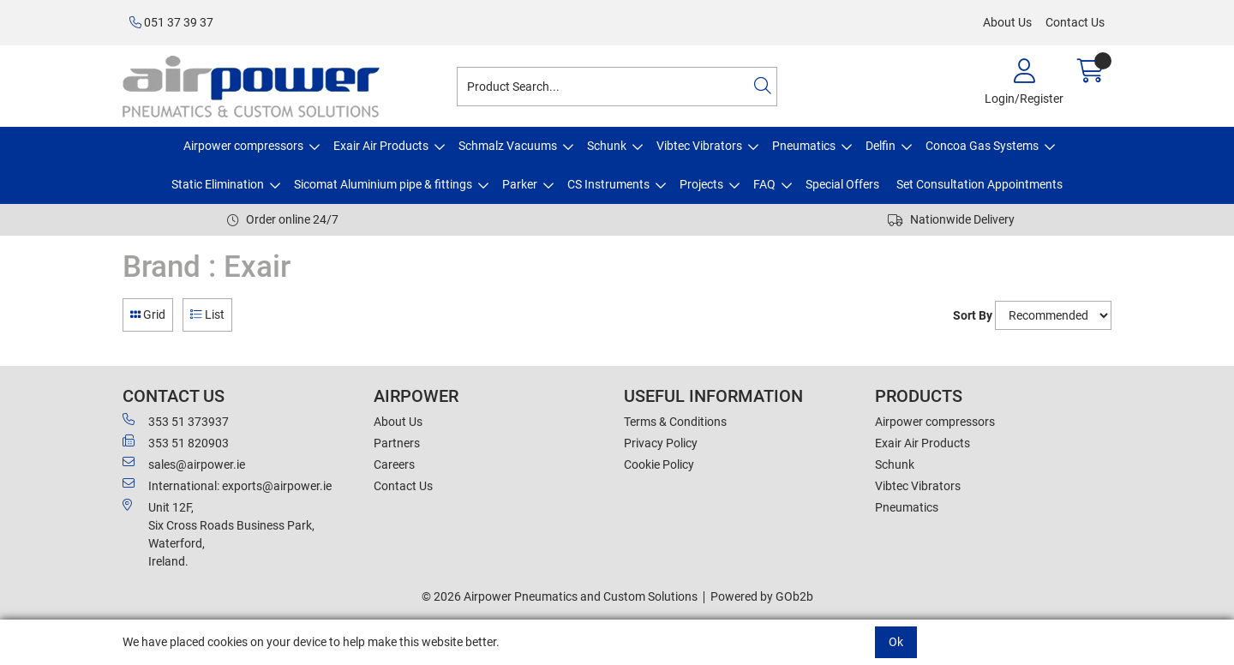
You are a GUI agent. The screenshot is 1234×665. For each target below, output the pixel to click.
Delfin (881, 146)
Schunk (606, 146)
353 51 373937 (176, 420)
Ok (896, 642)
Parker (519, 184)
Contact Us (1075, 22)
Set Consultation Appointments (979, 184)
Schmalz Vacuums (507, 146)
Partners (397, 443)
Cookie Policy (659, 464)
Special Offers (842, 184)
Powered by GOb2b (761, 596)
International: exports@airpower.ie (227, 485)
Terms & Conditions (675, 421)
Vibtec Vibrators (699, 146)
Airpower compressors (243, 146)
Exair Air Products (380, 146)
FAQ (764, 184)
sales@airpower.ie (184, 463)
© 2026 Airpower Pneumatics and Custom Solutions (560, 596)
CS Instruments (608, 184)
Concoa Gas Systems (982, 146)
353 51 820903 (176, 442)
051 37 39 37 (171, 22)
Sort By (972, 315)
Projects (701, 184)
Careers (394, 464)
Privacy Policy (661, 443)
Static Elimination (217, 184)
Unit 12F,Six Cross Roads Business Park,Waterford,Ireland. (218, 533)
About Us (1007, 22)
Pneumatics (804, 146)
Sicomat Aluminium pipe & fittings (383, 184)
